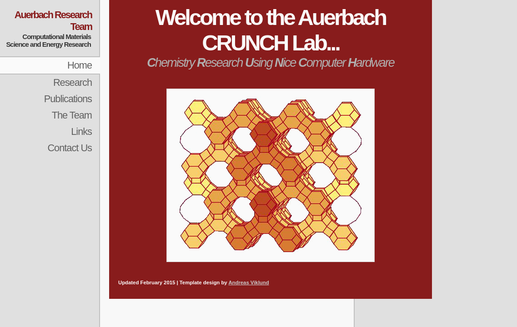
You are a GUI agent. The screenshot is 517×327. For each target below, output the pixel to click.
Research (72, 82)
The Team (72, 115)
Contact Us (69, 148)
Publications (68, 98)
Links (81, 131)
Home (79, 65)
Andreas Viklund (248, 282)
